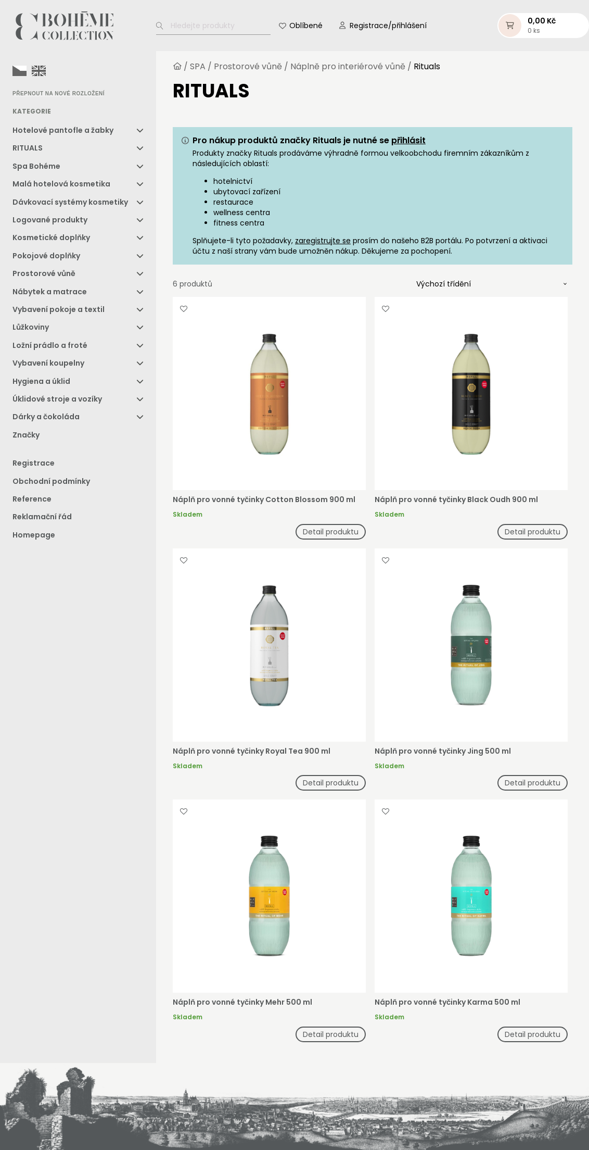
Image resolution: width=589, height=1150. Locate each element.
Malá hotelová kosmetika (61, 184)
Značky (26, 435)
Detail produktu (330, 532)
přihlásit (408, 140)
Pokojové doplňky (46, 256)
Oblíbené (306, 25)
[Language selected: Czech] (31, 70)
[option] (39, 71)
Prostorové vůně (43, 273)
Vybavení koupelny (48, 363)
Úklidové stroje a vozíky (57, 399)
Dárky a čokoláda (46, 416)
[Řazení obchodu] (491, 284)
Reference (32, 499)
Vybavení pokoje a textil (58, 309)
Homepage (33, 535)
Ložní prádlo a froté (49, 345)
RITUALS (27, 148)
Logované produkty (49, 220)
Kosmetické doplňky (51, 237)
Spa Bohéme (36, 166)
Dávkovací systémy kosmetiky (70, 202)
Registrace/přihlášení (388, 25)
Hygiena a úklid (41, 381)
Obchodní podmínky (51, 481)
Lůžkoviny (30, 327)
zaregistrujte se (323, 240)
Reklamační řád (42, 516)
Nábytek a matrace (49, 291)
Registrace (33, 463)
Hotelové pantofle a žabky (62, 130)
